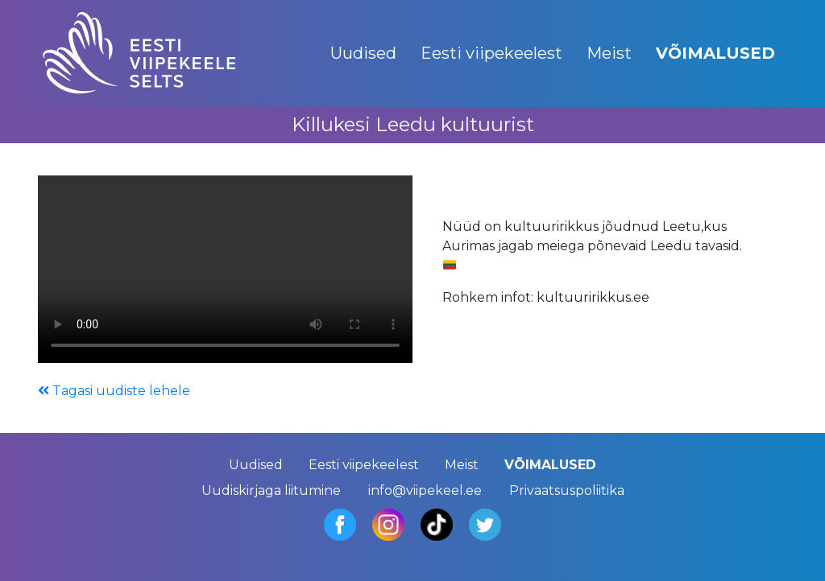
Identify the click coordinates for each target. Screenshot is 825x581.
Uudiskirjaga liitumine (271, 490)
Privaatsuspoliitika (566, 490)
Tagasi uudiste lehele (114, 390)
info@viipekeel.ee (425, 490)
